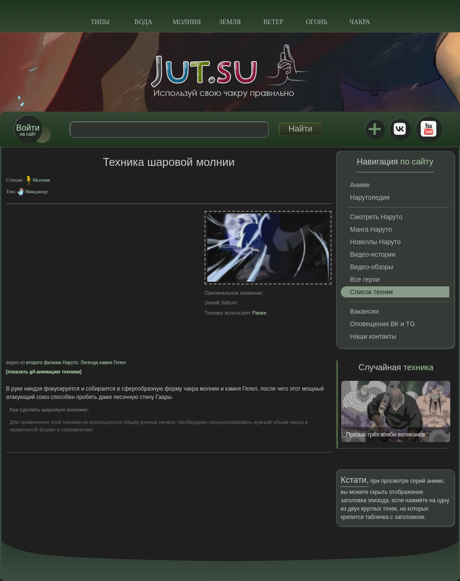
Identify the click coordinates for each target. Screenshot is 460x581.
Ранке (259, 313)
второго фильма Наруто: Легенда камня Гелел (76, 362)
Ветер (273, 22)
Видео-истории (373, 254)
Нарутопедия (370, 197)
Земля (230, 22)
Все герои (365, 279)
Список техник (371, 292)
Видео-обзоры (371, 267)
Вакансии (364, 311)
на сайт (27, 130)
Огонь (316, 22)
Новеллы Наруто (375, 242)
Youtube (428, 129)
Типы (99, 22)
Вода (143, 22)
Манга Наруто (371, 229)
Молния (186, 22)
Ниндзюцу (36, 191)
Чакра (360, 22)
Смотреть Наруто (376, 217)
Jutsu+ (374, 129)
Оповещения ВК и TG (382, 324)
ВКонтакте (399, 128)
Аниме (360, 185)
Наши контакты (373, 336)
